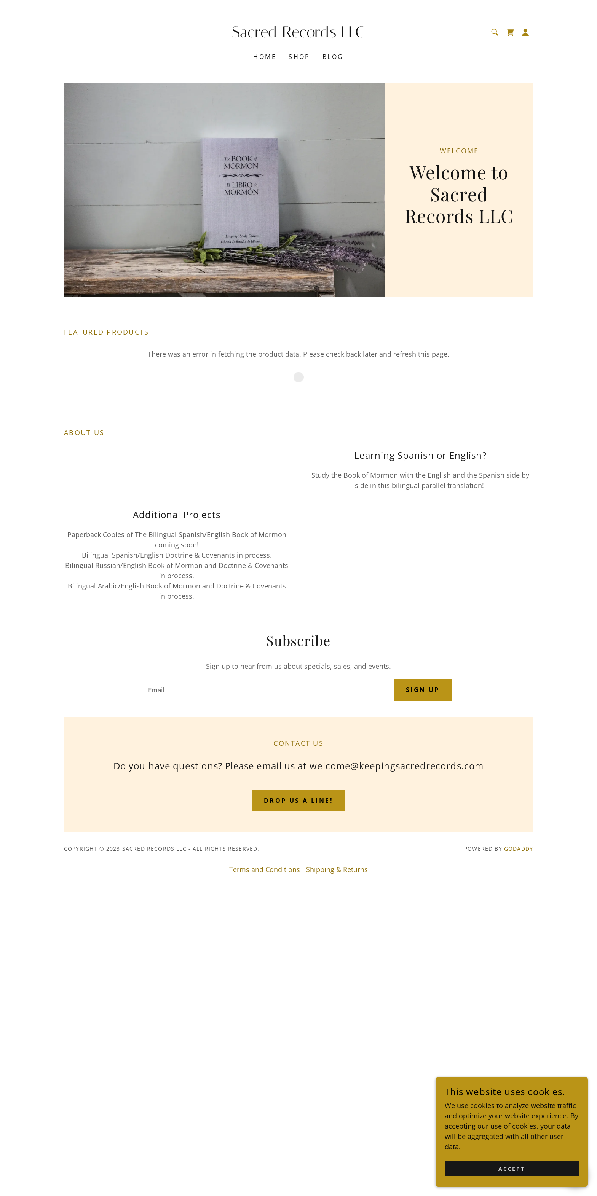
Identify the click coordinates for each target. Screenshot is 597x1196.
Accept (511, 1168)
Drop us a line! (298, 1117)
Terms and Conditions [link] (264, 1186)
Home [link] (264, 57)
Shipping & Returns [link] (337, 1186)
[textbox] (264, 1006)
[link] (299, 34)
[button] (525, 32)
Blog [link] (333, 57)
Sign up (423, 1007)
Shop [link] (299, 57)
